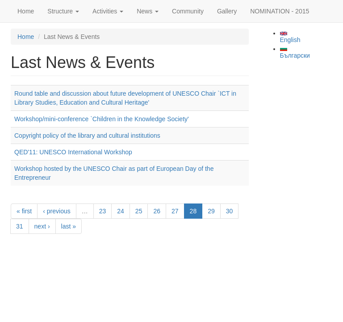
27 (175, 211)
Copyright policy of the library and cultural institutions (87, 135)
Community (188, 11)
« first (24, 211)
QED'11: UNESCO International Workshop (73, 152)
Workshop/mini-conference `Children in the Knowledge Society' (101, 119)
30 (229, 211)
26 (156, 211)
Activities (107, 11)
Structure (63, 11)
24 (120, 211)
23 (102, 211)
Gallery (227, 11)
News (148, 11)
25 (138, 211)
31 (19, 226)
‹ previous (56, 211)
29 (211, 211)
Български (295, 53)
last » (68, 226)
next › (42, 226)
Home (25, 11)
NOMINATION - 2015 (279, 11)
